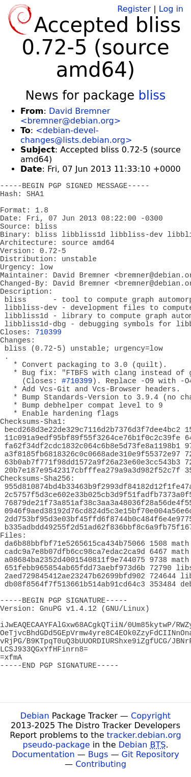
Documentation (43, 754)
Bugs (98, 754)
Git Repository (150, 754)
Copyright (151, 716)
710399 (48, 332)
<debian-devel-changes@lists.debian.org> (76, 135)
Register (134, 9)
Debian (34, 716)
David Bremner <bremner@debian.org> (70, 116)
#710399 (77, 381)
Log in (171, 9)
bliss (152, 95)
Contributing (100, 764)
